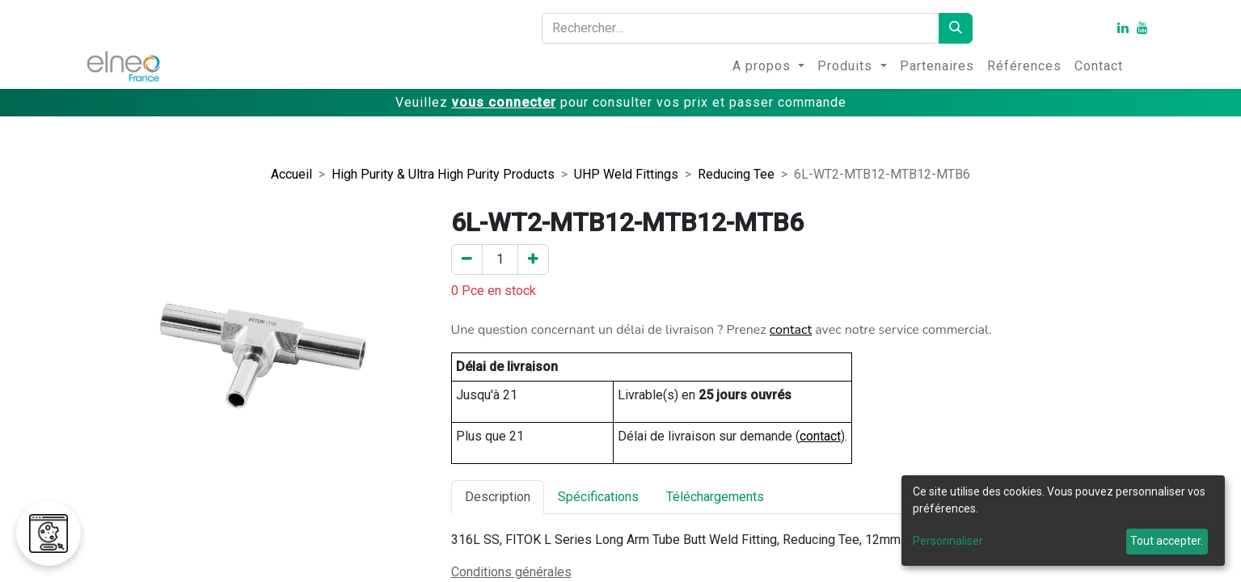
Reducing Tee (736, 174)
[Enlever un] (467, 259)
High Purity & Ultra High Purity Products (443, 174)
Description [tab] (497, 496)
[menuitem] (768, 66)
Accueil (291, 174)
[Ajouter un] (533, 259)
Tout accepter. (1166, 540)
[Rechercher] (956, 28)
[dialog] (1063, 520)
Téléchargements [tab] (715, 496)
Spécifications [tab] (598, 496)
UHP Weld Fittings (626, 174)
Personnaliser (948, 540)
